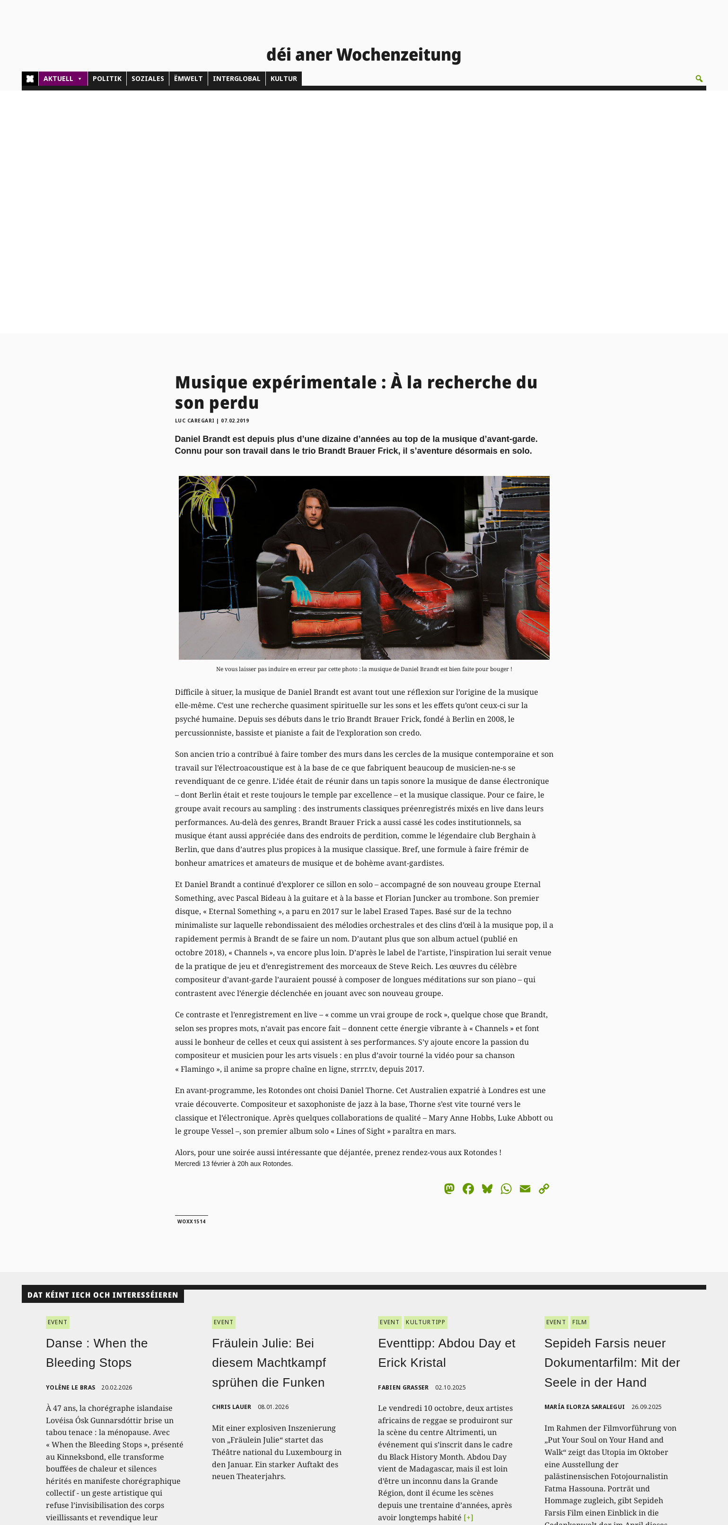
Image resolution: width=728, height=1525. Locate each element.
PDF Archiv (484, 1385)
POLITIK (107, 78)
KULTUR (284, 78)
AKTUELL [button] (63, 79)
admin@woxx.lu (195, 1417)
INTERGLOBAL (237, 78)
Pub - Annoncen (342, 1406)
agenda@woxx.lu (227, 1445)
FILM (580, 1079)
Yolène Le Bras (70, 1144)
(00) (196, 1406)
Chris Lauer (231, 1164)
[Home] (30, 79)
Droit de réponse (640, 1406)
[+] (469, 1274)
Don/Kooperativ (342, 1417)
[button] (699, 79)
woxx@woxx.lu (234, 1434)
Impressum (631, 1417)
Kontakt (184, 1381)
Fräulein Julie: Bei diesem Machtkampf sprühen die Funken (269, 1119)
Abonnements (339, 1395)
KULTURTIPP (426, 1079)
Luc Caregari (195, 177)
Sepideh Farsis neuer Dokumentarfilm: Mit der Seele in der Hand (612, 1119)
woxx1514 (191, 978)
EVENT (58, 1079)
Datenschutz (633, 1427)
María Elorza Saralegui (584, 1164)
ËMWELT (188, 78)
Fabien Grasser (403, 1144)
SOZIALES (148, 78)
